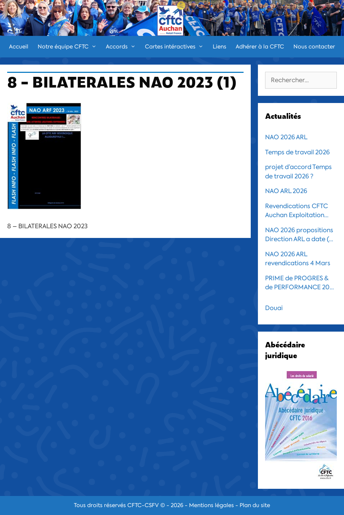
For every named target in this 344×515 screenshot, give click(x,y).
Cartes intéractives (176, 46)
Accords (123, 46)
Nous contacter (314, 46)
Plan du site (255, 505)
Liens (219, 46)
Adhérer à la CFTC (260, 46)
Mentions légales (211, 505)
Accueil (18, 46)
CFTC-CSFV (143, 505)
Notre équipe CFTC (69, 46)
